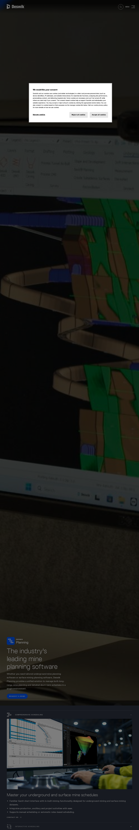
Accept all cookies (99, 115)
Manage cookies (39, 115)
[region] (70, 102)
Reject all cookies (78, 115)
